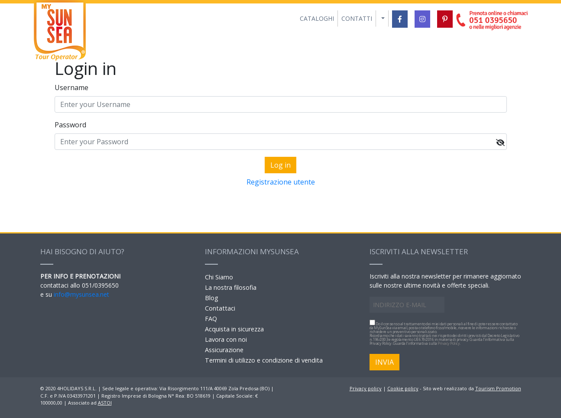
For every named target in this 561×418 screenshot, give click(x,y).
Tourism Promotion (498, 388)
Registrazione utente (280, 182)
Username (71, 87)
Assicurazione (224, 350)
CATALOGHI (317, 18)
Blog (211, 298)
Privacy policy (366, 388)
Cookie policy (402, 388)
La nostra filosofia (230, 287)
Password (70, 125)
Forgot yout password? (280, 196)
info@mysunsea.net (81, 294)
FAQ (211, 318)
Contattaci (220, 308)
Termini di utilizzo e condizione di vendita (264, 360)
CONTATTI (356, 18)
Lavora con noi (226, 339)
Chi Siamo (219, 277)
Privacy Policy (449, 343)
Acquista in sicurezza (234, 329)
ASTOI (105, 402)
